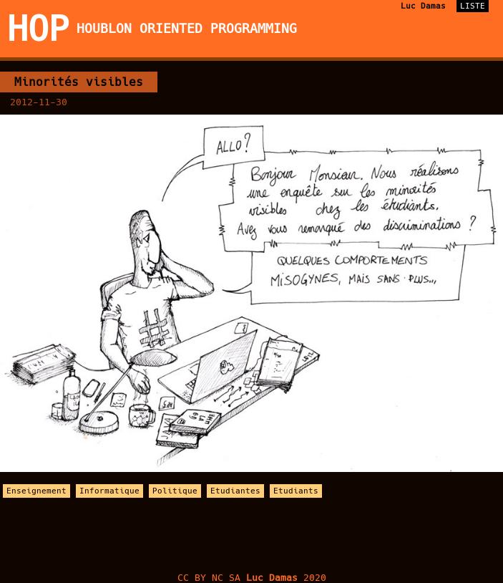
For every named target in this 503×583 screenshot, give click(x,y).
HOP (38, 29)
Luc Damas (423, 6)
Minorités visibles (78, 82)
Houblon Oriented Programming (187, 28)
